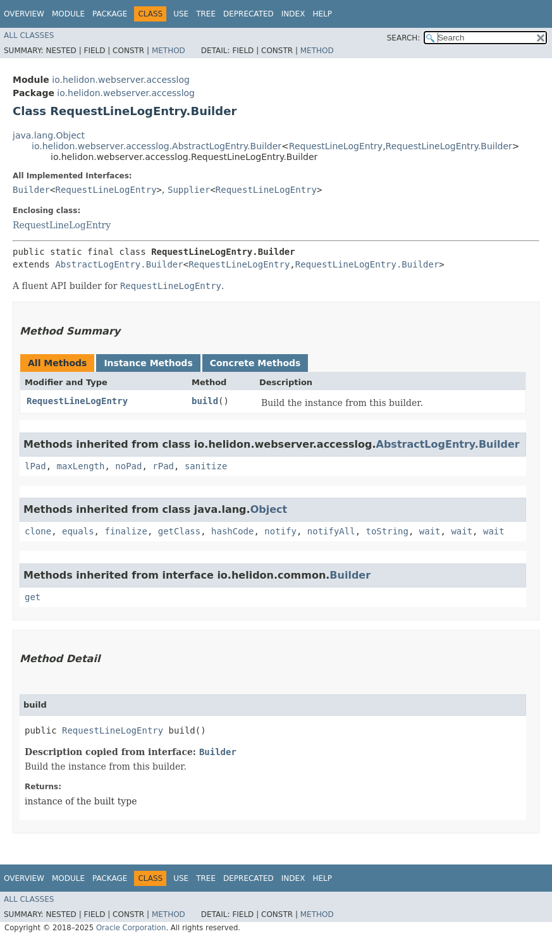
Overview (24, 13)
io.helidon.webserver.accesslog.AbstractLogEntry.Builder (156, 146)
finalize (125, 531)
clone (38, 531)
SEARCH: (403, 38)
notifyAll (331, 531)
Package (109, 13)
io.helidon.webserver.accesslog (121, 80)
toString (387, 531)
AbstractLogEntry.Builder (119, 264)
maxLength (81, 466)
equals (78, 531)
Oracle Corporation (131, 927)
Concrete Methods (255, 363)
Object (269, 509)
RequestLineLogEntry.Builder (449, 146)
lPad (35, 466)
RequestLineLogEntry (336, 146)
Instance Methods (148, 363)
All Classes (29, 35)
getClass (179, 531)
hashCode (232, 531)
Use (180, 13)
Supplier (189, 190)
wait (430, 531)
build (205, 401)
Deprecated (248, 13)
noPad (128, 466)
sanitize (206, 466)
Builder (31, 190)
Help (322, 13)
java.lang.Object (49, 135)
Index (293, 13)
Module (68, 13)
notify (280, 531)
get (32, 597)
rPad (163, 466)
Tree (206, 13)
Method (168, 50)
